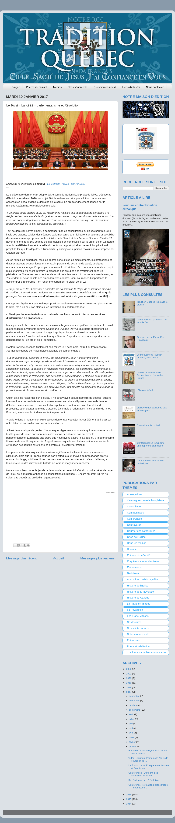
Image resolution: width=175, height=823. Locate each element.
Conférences (134, 518)
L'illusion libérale (145, 390)
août (131, 714)
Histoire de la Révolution (141, 591)
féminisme (133, 573)
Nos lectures (134, 622)
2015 (129, 799)
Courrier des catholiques (141, 531)
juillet (132, 719)
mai (131, 728)
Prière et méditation (138, 646)
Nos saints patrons (138, 628)
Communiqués (135, 512)
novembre (134, 700)
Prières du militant (36, 87)
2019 (129, 682)
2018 (129, 687)
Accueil (58, 558)
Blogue (16, 87)
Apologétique (134, 494)
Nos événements (78, 87)
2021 (129, 673)
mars (132, 737)
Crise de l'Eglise (136, 537)
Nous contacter (155, 87)
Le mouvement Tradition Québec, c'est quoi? (149, 356)
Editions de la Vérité (138, 555)
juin (131, 723)
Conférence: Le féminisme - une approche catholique (151, 444)
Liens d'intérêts (131, 87)
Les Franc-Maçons (138, 616)
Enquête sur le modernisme (143, 561)
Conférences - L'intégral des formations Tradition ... (143, 774)
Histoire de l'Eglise (137, 585)
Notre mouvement (137, 634)
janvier (133, 746)
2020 (129, 678)
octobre (133, 705)
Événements (134, 567)
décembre (134, 696)
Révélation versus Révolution (143, 780)
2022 (129, 669)
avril (131, 732)
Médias (57, 87)
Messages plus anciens (97, 558)
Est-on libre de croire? (148, 425)
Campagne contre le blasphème (145, 500)
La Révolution (135, 609)
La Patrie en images (138, 603)
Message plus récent (21, 558)
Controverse (134, 524)
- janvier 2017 (66, 183)
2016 (129, 794)
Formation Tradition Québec (143, 579)
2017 (129, 692)
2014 (129, 803)
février (132, 742)
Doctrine (132, 549)
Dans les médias (136, 543)
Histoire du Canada (138, 597)
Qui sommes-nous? (104, 87)
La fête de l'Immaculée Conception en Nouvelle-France (150, 375)
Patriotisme (133, 640)
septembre (135, 709)
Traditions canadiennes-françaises (147, 652)
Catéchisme (134, 506)
